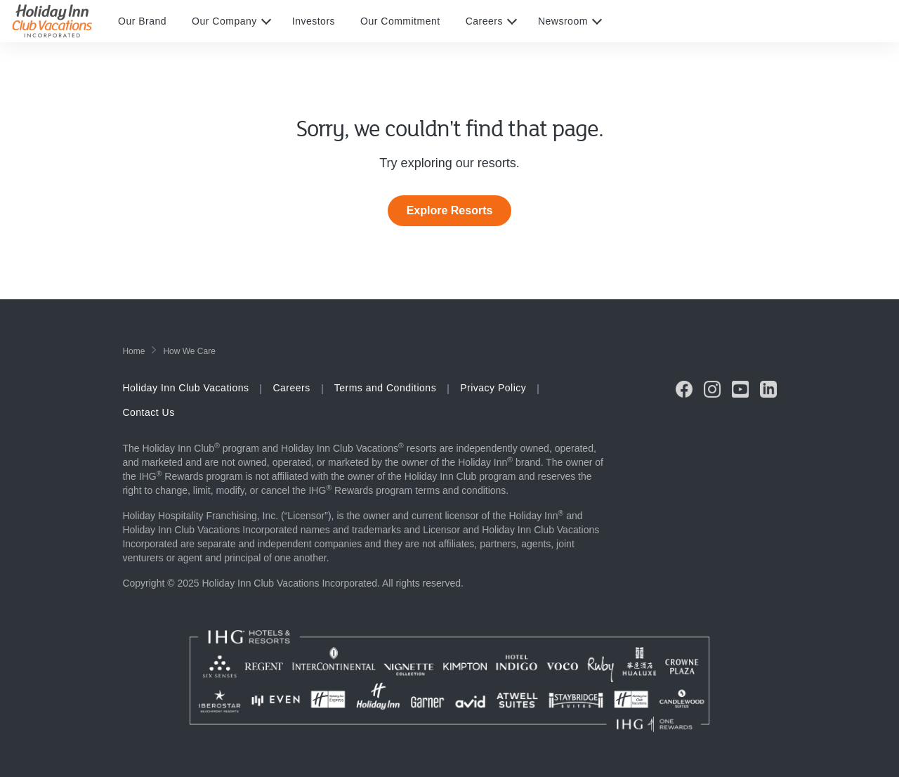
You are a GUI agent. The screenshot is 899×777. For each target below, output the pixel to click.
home (133, 351)
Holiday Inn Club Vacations (185, 387)
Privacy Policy (493, 387)
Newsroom (563, 21)
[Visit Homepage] (64, 21)
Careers (484, 21)
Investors (313, 21)
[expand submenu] (262, 21)
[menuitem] (155, 21)
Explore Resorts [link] (450, 210)
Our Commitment (400, 21)
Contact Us (148, 412)
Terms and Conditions (385, 387)
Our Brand (142, 21)
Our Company (224, 21)
